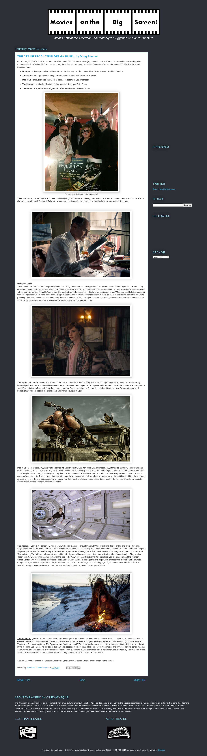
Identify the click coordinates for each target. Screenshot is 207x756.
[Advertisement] (172, 92)
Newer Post (23, 680)
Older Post (139, 680)
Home (82, 680)
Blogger (161, 750)
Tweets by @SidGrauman (164, 189)
